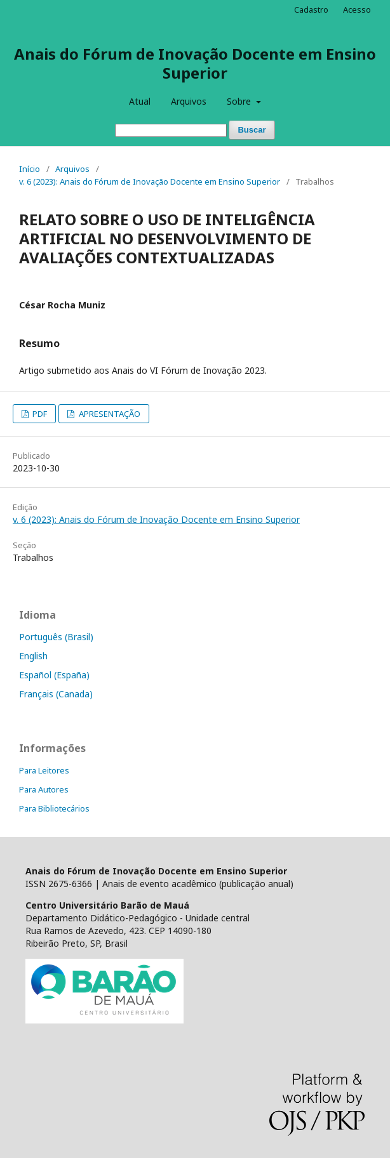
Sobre (240, 101)
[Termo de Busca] (171, 130)
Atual (140, 101)
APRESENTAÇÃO (108, 413)
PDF (38, 413)
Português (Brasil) (56, 637)
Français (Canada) (56, 694)
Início (29, 168)
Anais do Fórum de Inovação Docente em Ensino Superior (195, 63)
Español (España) (54, 675)
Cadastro (311, 9)
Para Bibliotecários (54, 808)
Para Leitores (44, 770)
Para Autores (44, 789)
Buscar (252, 130)
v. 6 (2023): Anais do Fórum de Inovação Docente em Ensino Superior (149, 181)
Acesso (357, 9)
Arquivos (188, 101)
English (33, 656)
